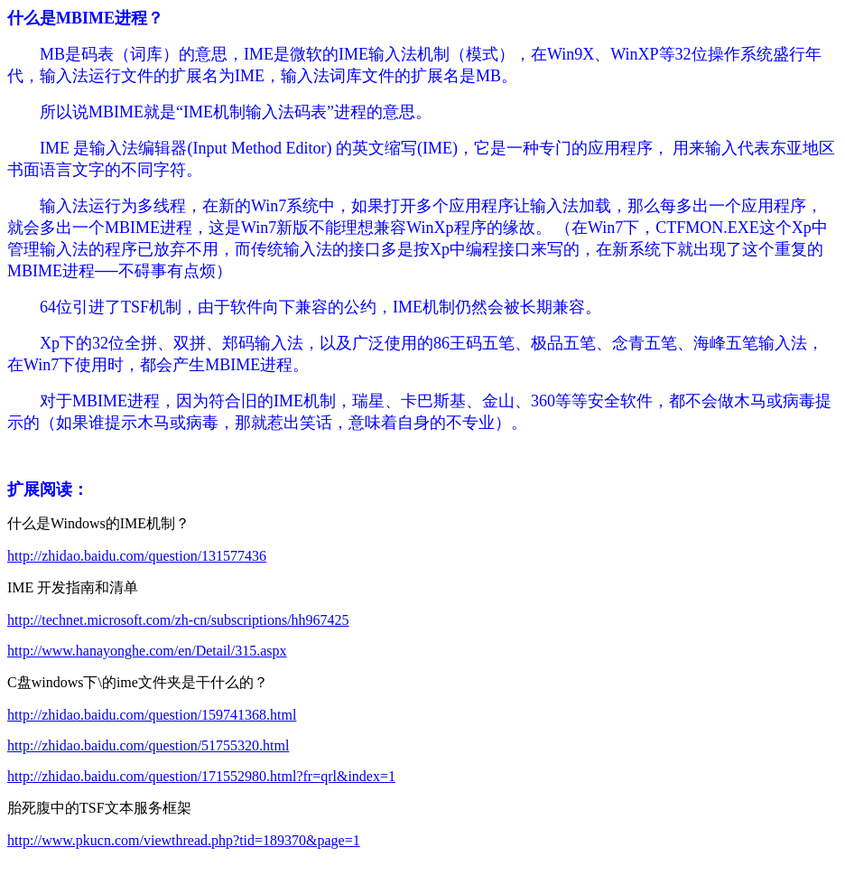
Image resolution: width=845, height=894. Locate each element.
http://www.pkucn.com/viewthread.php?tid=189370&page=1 (183, 840)
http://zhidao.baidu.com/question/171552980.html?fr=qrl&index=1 (201, 776)
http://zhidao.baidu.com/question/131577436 (136, 555)
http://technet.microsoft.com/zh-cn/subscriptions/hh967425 (178, 620)
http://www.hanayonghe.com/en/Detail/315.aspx (147, 650)
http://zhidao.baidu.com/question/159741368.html (151, 714)
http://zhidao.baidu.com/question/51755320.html (148, 745)
